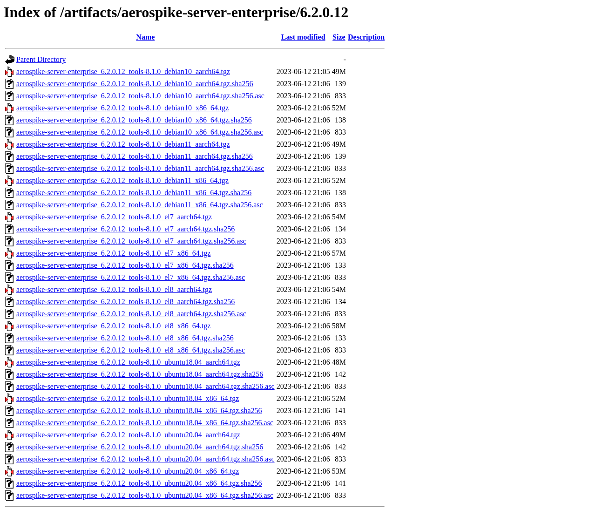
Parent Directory (41, 59)
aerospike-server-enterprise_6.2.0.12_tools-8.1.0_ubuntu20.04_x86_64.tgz (127, 471)
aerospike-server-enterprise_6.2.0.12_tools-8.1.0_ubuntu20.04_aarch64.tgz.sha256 (139, 447)
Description (366, 37)
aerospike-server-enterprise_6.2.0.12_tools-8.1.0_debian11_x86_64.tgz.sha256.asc (139, 205)
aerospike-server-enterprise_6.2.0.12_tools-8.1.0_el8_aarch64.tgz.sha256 (125, 302)
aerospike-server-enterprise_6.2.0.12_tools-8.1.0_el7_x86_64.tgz (113, 253)
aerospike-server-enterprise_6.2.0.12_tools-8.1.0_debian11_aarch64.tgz (123, 144)
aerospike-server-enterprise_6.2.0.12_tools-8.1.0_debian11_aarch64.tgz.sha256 (134, 156)
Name (145, 37)
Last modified (303, 37)
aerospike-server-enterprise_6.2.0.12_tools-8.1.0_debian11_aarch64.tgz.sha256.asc (140, 168)
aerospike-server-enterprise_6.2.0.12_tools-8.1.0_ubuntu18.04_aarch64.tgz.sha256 (139, 374)
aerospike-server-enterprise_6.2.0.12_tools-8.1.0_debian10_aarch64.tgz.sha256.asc (140, 96)
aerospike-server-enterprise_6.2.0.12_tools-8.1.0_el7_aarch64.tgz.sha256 (125, 229)
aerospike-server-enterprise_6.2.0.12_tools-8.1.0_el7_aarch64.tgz (114, 217)
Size (338, 37)
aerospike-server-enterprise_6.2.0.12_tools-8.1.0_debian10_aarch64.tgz (123, 71)
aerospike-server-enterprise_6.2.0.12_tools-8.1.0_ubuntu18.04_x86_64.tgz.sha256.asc (144, 423)
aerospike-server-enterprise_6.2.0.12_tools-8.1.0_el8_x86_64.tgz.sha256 (125, 338)
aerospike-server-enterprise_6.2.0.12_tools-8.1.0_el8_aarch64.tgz (114, 289)
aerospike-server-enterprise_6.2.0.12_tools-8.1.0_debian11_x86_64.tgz (122, 180)
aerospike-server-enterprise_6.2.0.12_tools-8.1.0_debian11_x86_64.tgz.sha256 (133, 193)
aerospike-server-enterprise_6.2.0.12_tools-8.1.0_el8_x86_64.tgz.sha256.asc (130, 350)
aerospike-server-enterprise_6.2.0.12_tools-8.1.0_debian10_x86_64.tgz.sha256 (134, 120)
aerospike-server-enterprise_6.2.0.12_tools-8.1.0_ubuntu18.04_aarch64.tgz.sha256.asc (145, 386)
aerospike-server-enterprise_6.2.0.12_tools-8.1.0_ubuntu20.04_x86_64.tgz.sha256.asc (144, 495)
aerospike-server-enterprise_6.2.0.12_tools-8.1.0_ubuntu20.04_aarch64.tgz (128, 435)
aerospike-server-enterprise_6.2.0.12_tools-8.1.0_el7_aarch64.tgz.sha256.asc (131, 241)
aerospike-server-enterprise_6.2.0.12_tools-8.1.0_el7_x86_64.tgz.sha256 (125, 265)
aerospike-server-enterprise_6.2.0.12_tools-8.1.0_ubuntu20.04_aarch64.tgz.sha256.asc (145, 459)
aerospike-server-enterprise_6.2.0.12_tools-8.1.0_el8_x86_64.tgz (113, 326)
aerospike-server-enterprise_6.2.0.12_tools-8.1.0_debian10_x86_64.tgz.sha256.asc (139, 132)
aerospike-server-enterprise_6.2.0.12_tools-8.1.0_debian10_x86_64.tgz (122, 108)
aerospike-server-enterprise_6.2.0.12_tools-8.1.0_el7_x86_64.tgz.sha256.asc (130, 277)
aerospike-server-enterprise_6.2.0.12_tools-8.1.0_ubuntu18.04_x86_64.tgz (127, 398)
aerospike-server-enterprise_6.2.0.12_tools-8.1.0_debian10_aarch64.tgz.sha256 (134, 84)
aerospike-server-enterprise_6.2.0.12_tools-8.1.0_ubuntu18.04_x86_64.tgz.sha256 (139, 410)
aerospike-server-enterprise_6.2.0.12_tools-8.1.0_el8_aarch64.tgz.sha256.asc (131, 314)
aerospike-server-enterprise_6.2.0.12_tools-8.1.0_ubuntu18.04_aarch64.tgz (128, 362)
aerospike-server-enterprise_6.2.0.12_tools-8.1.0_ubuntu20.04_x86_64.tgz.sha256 (139, 483)
